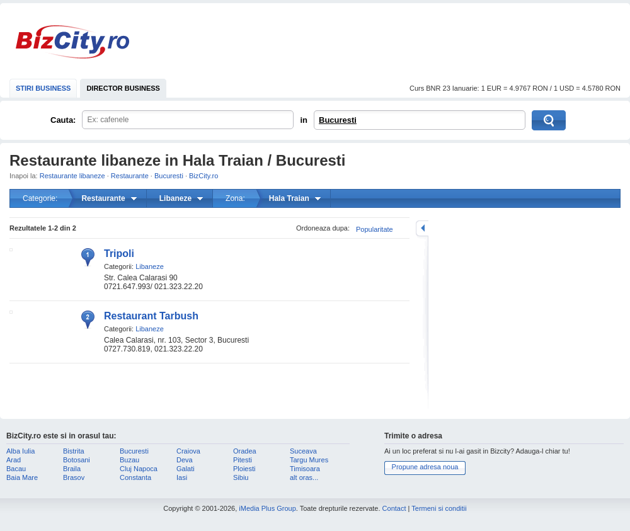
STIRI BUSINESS (43, 88)
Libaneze (149, 266)
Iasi (181, 477)
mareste (422, 228)
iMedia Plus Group (267, 508)
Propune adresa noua (425, 467)
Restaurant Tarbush (151, 316)
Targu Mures (309, 460)
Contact (394, 508)
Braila (72, 468)
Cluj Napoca (139, 468)
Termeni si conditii (438, 508)
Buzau (129, 460)
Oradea (244, 451)
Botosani (76, 460)
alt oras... (304, 477)
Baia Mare (22, 477)
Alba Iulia (20, 451)
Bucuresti (338, 120)
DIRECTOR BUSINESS (123, 88)
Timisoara (305, 468)
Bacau (16, 468)
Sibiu (240, 477)
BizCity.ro (72, 42)
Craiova (188, 451)
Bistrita (73, 451)
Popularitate (374, 229)
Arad (13, 460)
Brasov (73, 477)
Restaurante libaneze (72, 176)
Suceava (303, 451)
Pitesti (242, 460)
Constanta (135, 477)
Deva (184, 460)
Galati (185, 468)
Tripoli (119, 253)
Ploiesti (244, 468)
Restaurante (130, 176)
